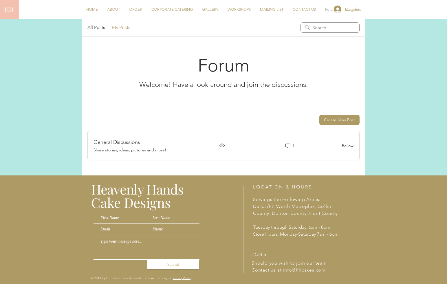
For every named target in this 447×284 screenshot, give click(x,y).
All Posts (96, 27)
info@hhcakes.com (304, 270)
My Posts (121, 27)
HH (9, 9)
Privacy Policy (182, 278)
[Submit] (173, 265)
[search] (330, 27)
